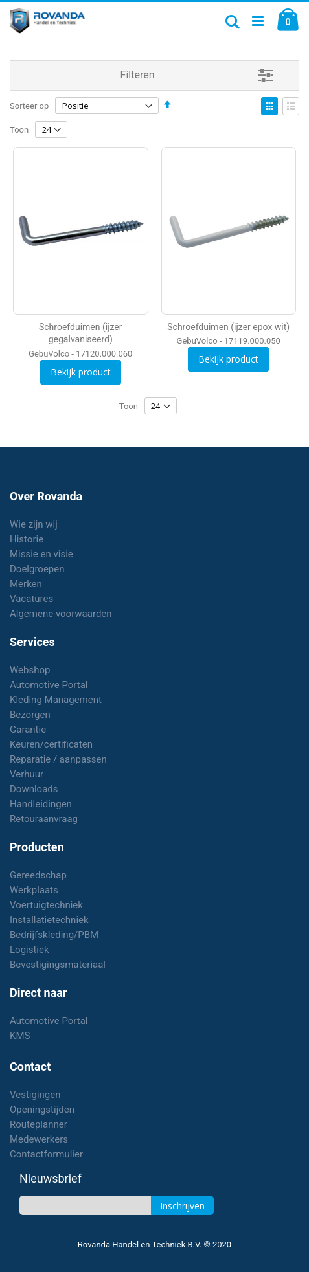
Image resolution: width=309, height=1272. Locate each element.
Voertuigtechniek (46, 905)
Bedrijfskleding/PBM (54, 935)
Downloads (34, 789)
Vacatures (31, 599)
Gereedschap (38, 875)
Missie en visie (41, 554)
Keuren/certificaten (51, 744)
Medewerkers (39, 1139)
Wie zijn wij (34, 524)
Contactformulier (46, 1154)
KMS (20, 1036)
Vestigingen (35, 1094)
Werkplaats (34, 890)
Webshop (30, 670)
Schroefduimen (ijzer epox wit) (228, 327)
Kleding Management (56, 700)
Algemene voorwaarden (61, 613)
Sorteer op (29, 106)
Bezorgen (30, 714)
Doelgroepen (37, 569)
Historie (26, 539)
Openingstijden (42, 1109)
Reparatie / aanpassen (58, 759)
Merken (26, 584)
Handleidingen (41, 804)
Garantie (28, 729)
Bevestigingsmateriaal (58, 964)
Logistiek (29, 949)
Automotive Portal (48, 685)
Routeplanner (38, 1124)
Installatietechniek (49, 920)
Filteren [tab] (137, 75)
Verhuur (26, 774)
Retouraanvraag (44, 819)
